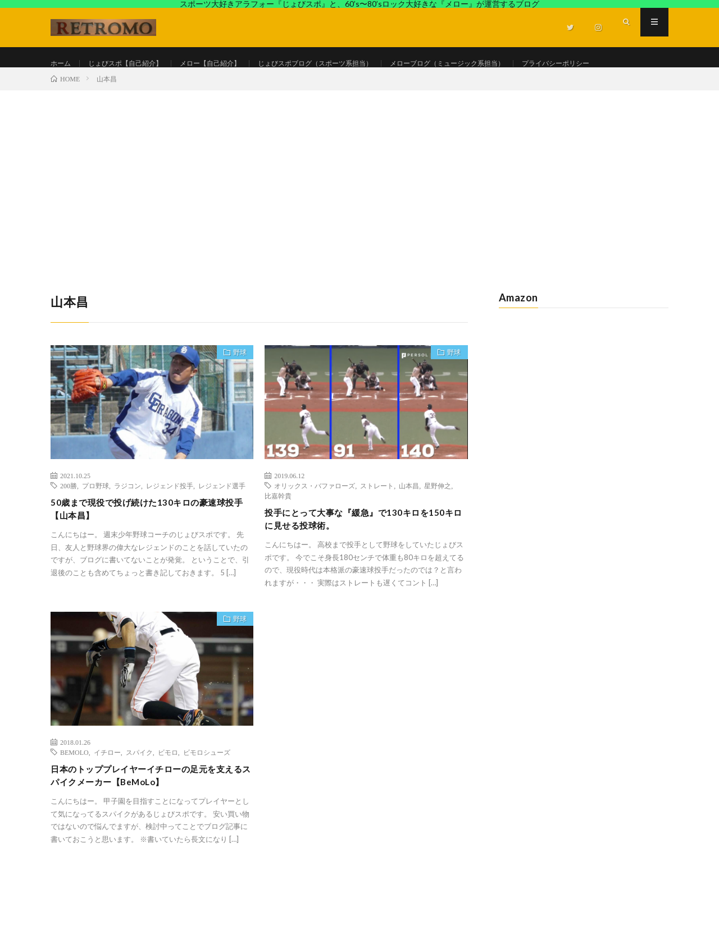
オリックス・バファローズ (314, 519)
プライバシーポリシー (99, 84)
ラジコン (127, 519)
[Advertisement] (359, 208)
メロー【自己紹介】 (230, 63)
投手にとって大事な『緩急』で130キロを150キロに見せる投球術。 (362, 555)
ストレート (377, 519)
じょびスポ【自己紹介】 (135, 63)
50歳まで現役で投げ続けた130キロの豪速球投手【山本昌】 (149, 545)
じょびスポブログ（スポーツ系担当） (350, 63)
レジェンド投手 (169, 519)
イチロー (107, 790)
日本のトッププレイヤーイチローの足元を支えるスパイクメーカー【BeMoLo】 (149, 816)
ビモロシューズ (206, 790)
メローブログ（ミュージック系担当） (501, 63)
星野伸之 (437, 519)
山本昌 (409, 519)
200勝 (68, 519)
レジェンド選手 (221, 519)
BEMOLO (74, 790)
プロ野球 (95, 519)
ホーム (62, 63)
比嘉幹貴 (278, 529)
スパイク (139, 790)
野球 (234, 388)
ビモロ (168, 790)
